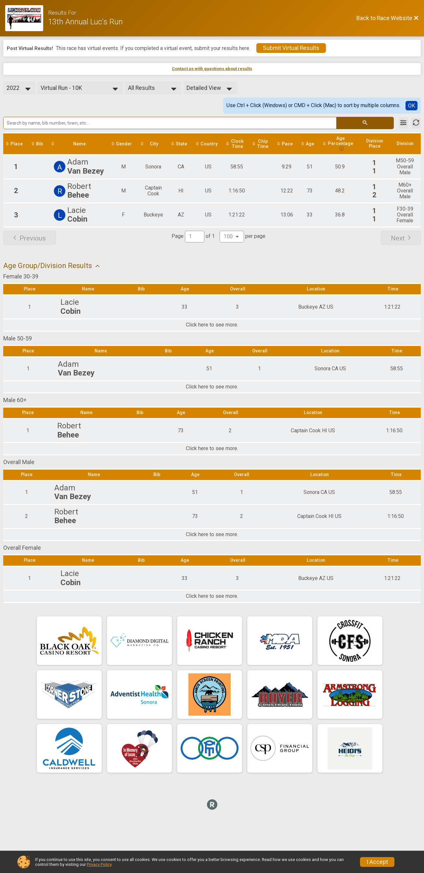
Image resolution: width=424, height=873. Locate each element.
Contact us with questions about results (212, 68)
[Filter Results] (403, 123)
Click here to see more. (212, 325)
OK (411, 106)
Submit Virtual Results (291, 48)
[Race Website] (26, 18)
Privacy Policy (99, 864)
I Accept (377, 862)
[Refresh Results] (416, 123)
